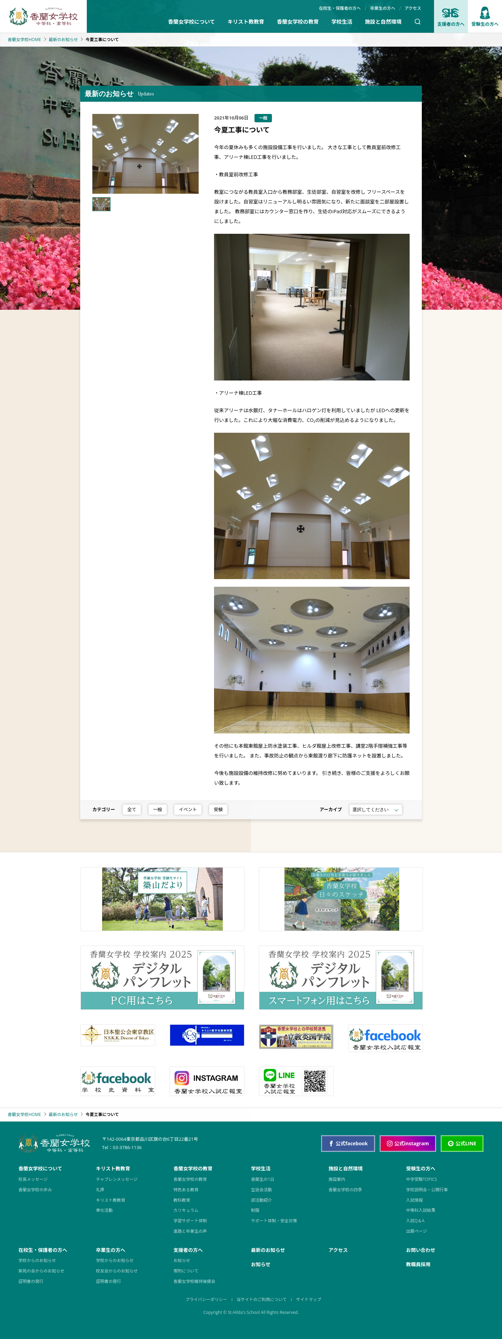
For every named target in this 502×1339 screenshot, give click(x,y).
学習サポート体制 (190, 1221)
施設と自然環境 (383, 21)
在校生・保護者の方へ (340, 8)
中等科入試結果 (420, 1210)
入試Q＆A (415, 1221)
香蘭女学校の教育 (298, 21)
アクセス (413, 8)
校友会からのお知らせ (117, 1271)
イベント (188, 809)
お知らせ (182, 1260)
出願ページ (416, 1231)
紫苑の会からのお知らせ (41, 1271)
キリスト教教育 (246, 21)
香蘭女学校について (191, 21)
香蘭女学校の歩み (35, 1190)
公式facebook (348, 1143)
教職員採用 (418, 1264)
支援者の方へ (450, 17)
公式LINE (462, 1143)
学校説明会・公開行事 (427, 1190)
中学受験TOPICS (421, 1179)
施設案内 (336, 1179)
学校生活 (341, 21)
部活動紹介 (261, 1200)
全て (131, 809)
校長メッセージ (33, 1179)
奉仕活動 (104, 1210)
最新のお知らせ (63, 40)
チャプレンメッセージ (116, 1179)
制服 (255, 1210)
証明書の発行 (31, 1281)
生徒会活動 (261, 1190)
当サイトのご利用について (262, 1299)
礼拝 (100, 1190)
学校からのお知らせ (37, 1260)
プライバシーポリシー (206, 1299)
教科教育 (182, 1200)
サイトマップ (308, 1299)
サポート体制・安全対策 (274, 1221)
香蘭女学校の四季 (345, 1190)
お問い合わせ (420, 1250)
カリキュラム (186, 1210)
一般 (157, 809)
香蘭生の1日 (262, 1179)
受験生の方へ (485, 17)
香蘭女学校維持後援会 (194, 1281)
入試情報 (414, 1200)
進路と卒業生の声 (190, 1231)
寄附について (186, 1271)
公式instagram (408, 1143)
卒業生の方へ (382, 8)
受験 (218, 809)
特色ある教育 (186, 1190)
